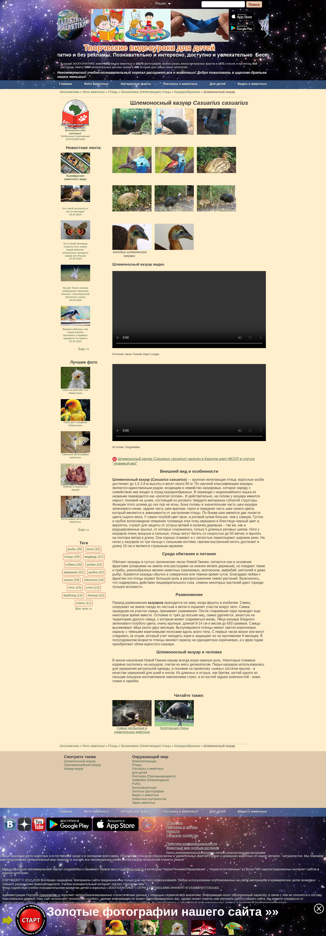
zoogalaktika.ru (50, 895)
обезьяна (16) (94, 580)
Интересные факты (136, 84)
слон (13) (93, 587)
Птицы (137, 765)
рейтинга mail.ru (132, 869)
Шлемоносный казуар (80, 761)
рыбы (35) (75, 549)
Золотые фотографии (148, 791)
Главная (65, 84)
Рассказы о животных (180, 84)
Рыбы (136, 783)
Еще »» (83, 349)
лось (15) (74, 587)
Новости (173, 831)
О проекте (174, 823)
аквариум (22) (74, 572)
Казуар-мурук (73, 768)
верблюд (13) (73, 595)
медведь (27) (93, 556)
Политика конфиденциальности (191, 844)
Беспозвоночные (144, 787)
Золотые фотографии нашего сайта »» (163, 911)
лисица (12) (95, 595)
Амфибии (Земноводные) (150, 780)
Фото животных (96, 84)
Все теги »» (83, 608)
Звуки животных (143, 802)
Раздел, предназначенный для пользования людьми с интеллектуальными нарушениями (216, 852)
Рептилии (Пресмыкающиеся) (154, 776)
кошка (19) (71, 580)
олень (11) (83, 603)
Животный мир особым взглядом (192, 848)
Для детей (218, 84)
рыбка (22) (96, 572)
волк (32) (93, 549)
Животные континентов (149, 799)
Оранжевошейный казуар (82, 765)
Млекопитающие (144, 761)
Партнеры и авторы (182, 827)
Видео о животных (252, 84)
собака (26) (74, 564)
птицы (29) (72, 556)
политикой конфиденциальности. (263, 902)
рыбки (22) (94, 564)
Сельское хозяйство (182, 835)
